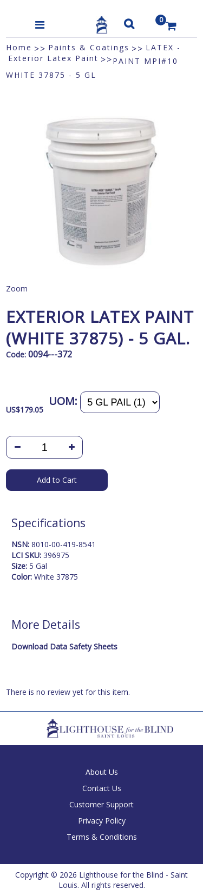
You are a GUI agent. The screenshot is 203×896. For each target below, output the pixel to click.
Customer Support (101, 804)
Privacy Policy (102, 820)
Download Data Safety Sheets (64, 646)
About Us (102, 772)
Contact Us (101, 788)
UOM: (63, 401)
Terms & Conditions (102, 837)
